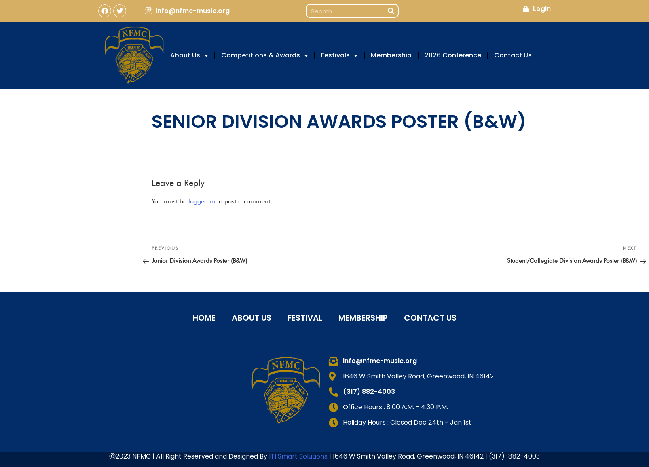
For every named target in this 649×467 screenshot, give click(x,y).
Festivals (339, 55)
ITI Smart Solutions (299, 456)
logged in (201, 201)
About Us (189, 55)
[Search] (391, 11)
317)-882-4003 (516, 456)
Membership (391, 55)
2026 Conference (453, 55)
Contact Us (513, 55)
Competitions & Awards (264, 55)
